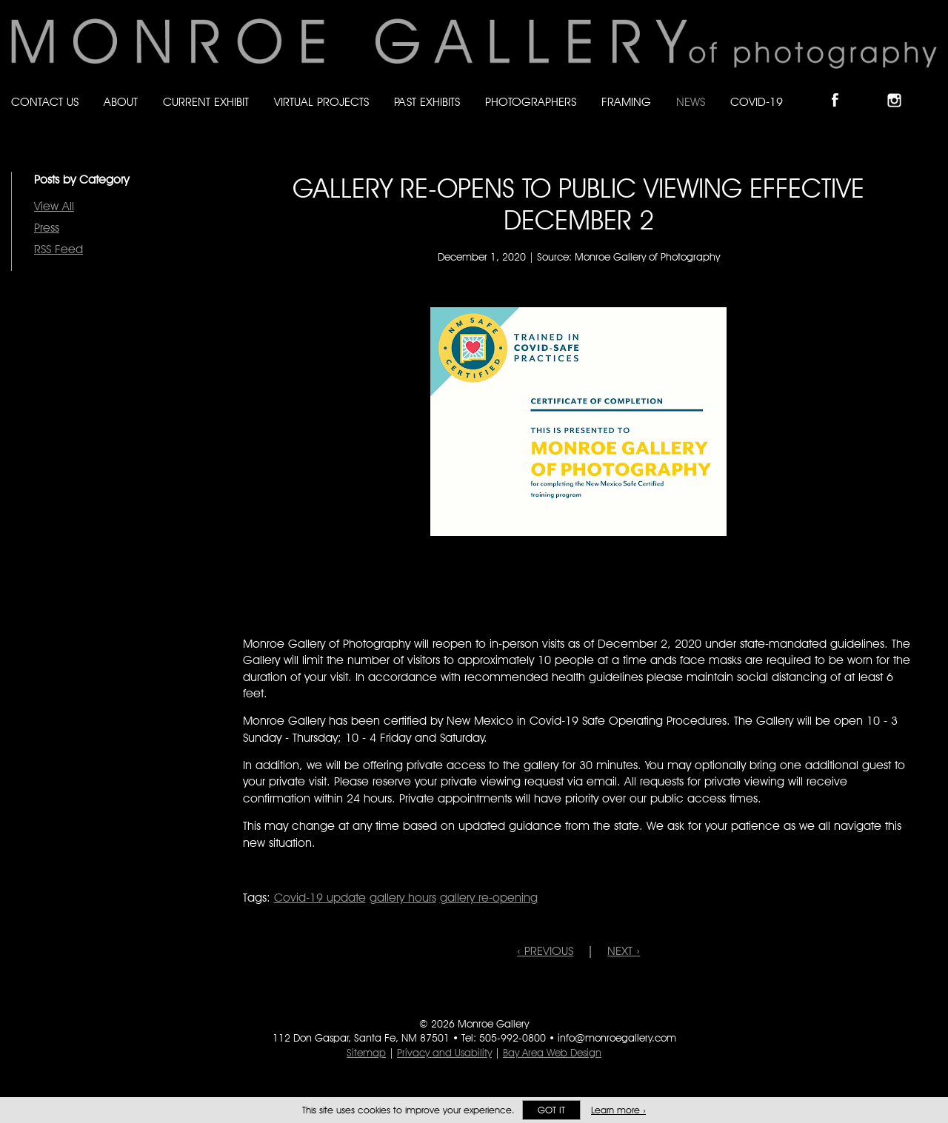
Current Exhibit (206, 102)
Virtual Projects (321, 102)
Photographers (530, 102)
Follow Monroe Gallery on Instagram (900, 87)
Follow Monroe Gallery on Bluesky (872, 87)
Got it (551, 1110)
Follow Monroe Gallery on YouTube (930, 87)
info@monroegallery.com (617, 1038)
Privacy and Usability (444, 1053)
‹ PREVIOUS (545, 951)
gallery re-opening (489, 898)
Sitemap (366, 1053)
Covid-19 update (320, 898)
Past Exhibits (427, 102)
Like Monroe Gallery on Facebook (841, 87)
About (121, 102)
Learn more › (618, 1110)
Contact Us (45, 102)
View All (54, 206)
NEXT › (623, 951)
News (690, 102)
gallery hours (403, 898)
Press (46, 228)
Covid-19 (756, 102)
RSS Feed (58, 249)
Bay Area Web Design (552, 1053)
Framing (626, 102)
